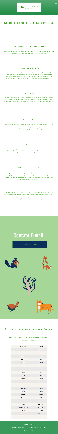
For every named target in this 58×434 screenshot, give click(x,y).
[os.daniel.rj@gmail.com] (29, 244)
